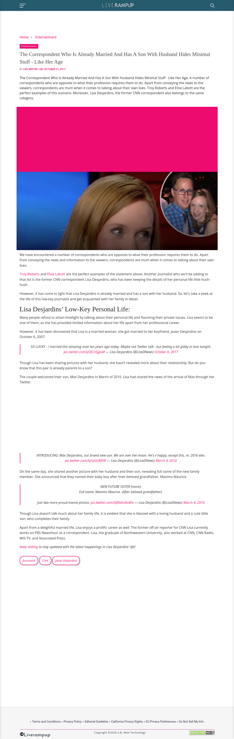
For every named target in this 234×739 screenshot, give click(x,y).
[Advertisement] (117, 136)
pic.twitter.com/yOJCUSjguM (84, 352)
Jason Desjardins (66, 561)
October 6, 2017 (166, 352)
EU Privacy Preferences (161, 721)
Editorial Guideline (96, 721)
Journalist (29, 561)
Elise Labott (56, 274)
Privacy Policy (73, 721)
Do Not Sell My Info (191, 721)
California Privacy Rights (127, 721)
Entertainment (46, 37)
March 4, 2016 (166, 460)
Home (24, 37)
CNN (45, 561)
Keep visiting (29, 546)
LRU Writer (30, 69)
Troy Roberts (30, 274)
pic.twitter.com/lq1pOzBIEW (85, 460)
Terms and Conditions (46, 721)
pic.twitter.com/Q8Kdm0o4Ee (112, 502)
